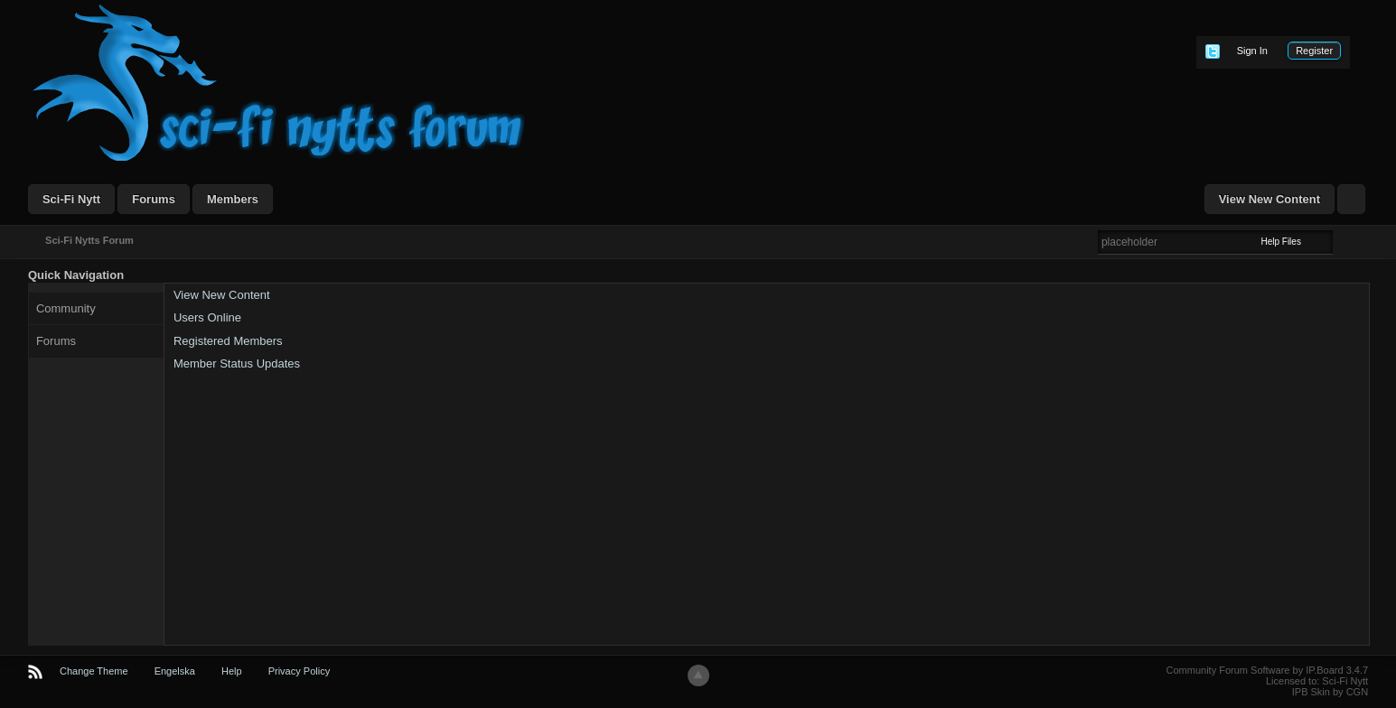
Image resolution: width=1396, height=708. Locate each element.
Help (231, 671)
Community (66, 308)
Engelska (175, 671)
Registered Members (228, 341)
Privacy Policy (299, 671)
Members (232, 199)
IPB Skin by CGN (1330, 691)
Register (1314, 50)
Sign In (1252, 50)
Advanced (1343, 241)
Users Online (207, 317)
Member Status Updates (236, 363)
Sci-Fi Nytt (71, 199)
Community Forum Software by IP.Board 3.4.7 (1267, 670)
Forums (153, 199)
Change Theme (94, 671)
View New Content (1269, 199)
